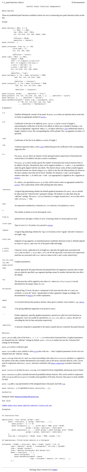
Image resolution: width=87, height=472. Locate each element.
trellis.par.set (45, 405)
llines (50, 225)
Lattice (4, 405)
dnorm (81, 302)
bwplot (30, 296)
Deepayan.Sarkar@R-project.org (27, 397)
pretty (43, 117)
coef (66, 129)
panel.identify (24, 405)
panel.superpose (57, 363)
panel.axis (12, 405)
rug (63, 384)
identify (34, 405)
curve (36, 351)
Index (55, 470)
